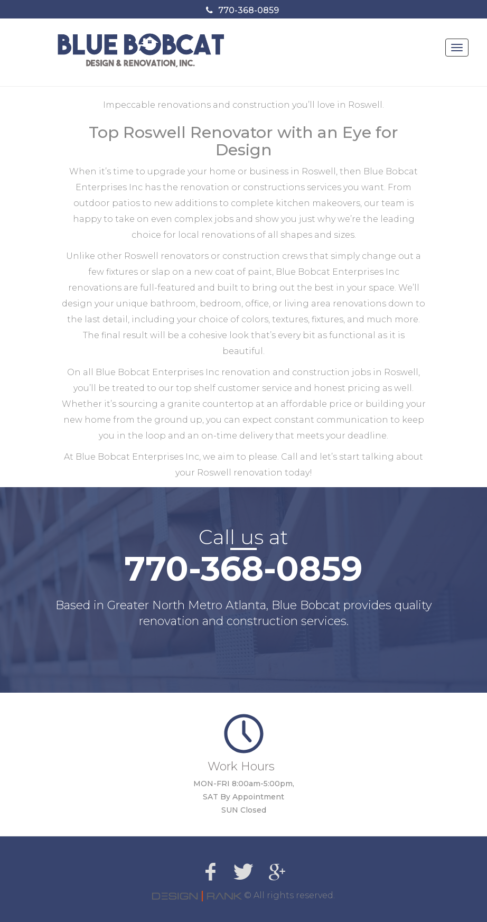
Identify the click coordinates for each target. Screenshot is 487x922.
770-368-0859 (248, 10)
